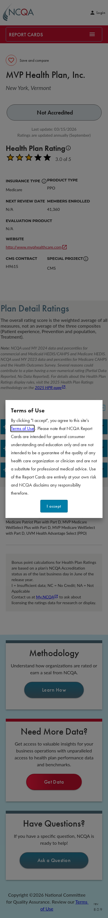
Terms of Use (22, 428)
